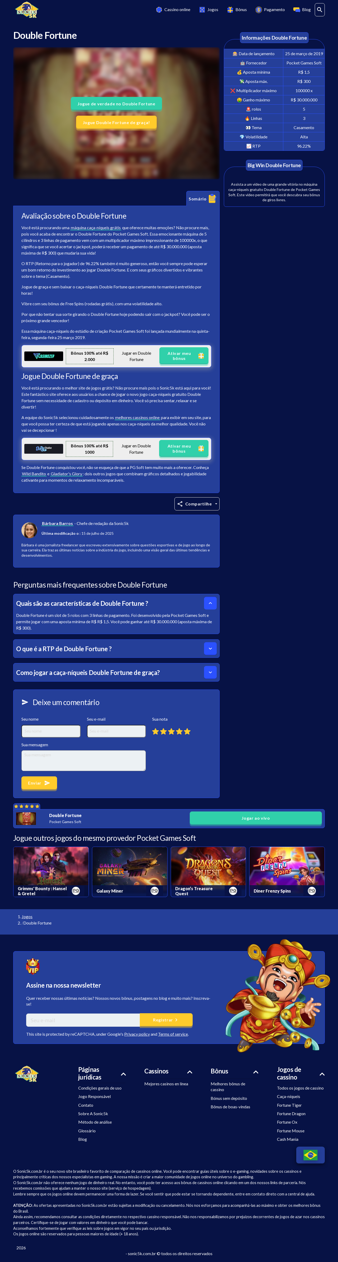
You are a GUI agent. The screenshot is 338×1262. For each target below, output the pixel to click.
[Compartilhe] (197, 503)
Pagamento (270, 10)
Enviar (39, 783)
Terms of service (173, 1033)
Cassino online (172, 10)
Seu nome (30, 718)
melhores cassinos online (137, 417)
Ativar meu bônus (186, 356)
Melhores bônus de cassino (228, 1086)
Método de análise (95, 1121)
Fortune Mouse (290, 1130)
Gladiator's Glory (66, 473)
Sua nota (160, 718)
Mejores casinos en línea (166, 1083)
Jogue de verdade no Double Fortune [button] (116, 103)
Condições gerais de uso (100, 1087)
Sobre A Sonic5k (93, 1113)
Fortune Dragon (291, 1113)
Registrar (166, 1020)
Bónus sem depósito (229, 1098)
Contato (85, 1105)
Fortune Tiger (289, 1105)
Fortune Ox (287, 1121)
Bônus (236, 10)
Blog (302, 10)
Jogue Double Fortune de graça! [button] (116, 122)
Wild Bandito (34, 473)
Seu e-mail (96, 718)
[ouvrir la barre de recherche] (320, 9)
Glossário (87, 1130)
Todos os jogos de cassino (300, 1087)
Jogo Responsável (94, 1096)
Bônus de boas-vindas (230, 1106)
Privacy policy (137, 1033)
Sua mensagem (34, 744)
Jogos (208, 10)
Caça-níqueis (288, 1096)
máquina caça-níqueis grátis (96, 227)
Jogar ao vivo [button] (256, 817)
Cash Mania (287, 1139)
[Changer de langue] (310, 1155)
